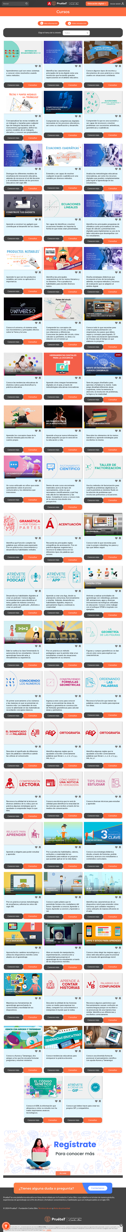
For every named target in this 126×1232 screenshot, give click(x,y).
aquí (44, 1230)
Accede (63, 1173)
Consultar (32, 85)
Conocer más (13, 85)
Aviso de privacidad (62, 1208)
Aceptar (49, 1230)
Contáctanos (97, 1188)
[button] (6, 1226)
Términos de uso (45, 1208)
